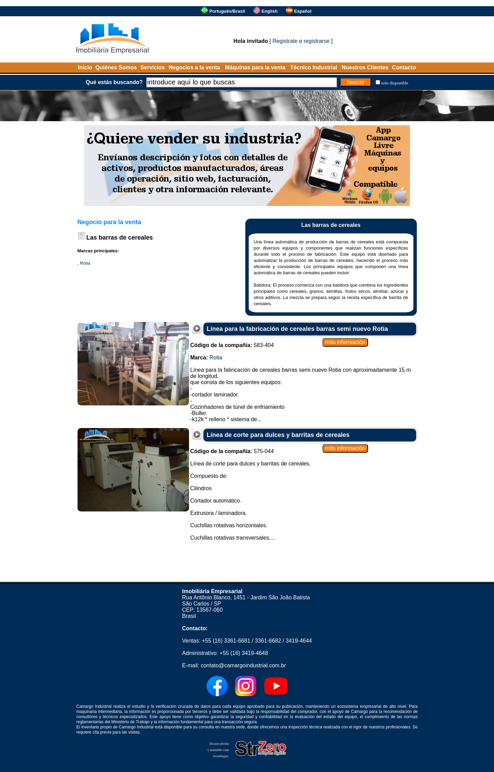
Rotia (85, 263)
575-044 (232, 451)
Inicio (85, 67)
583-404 (232, 345)
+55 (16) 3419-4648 (244, 653)
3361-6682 (268, 641)
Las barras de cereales (119, 237)
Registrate (284, 41)
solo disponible (394, 82)
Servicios (152, 67)
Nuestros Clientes (365, 67)
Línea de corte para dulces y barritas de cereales (278, 434)
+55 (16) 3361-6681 (226, 641)
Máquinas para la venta (255, 67)
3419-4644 (299, 641)
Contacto (404, 67)
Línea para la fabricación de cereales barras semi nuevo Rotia (297, 328)
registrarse (317, 41)
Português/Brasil (227, 11)
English (269, 11)
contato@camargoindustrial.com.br (243, 665)
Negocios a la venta (194, 67)
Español (302, 11)
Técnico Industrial (313, 67)
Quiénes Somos (116, 67)
